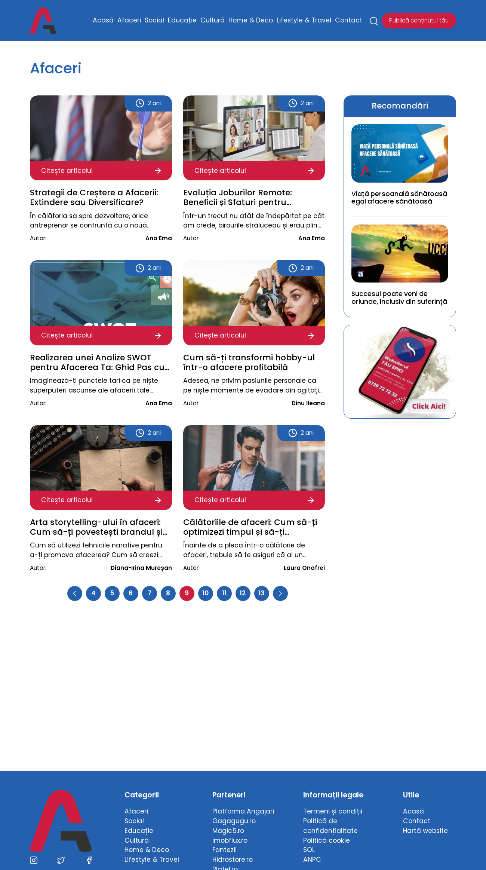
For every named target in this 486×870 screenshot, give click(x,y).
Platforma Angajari (243, 811)
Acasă (103, 20)
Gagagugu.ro (234, 820)
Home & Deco (250, 20)
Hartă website (425, 830)
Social (154, 20)
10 (205, 593)
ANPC (312, 859)
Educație (182, 20)
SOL (309, 849)
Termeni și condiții (332, 811)
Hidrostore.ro (232, 859)
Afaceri (129, 20)
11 (224, 593)
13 (261, 593)
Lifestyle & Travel (304, 20)
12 (243, 593)
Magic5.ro (228, 830)
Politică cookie (326, 840)
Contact (348, 20)
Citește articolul (101, 170)
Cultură (212, 20)
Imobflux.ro (229, 840)
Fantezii (224, 849)
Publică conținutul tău (419, 20)
